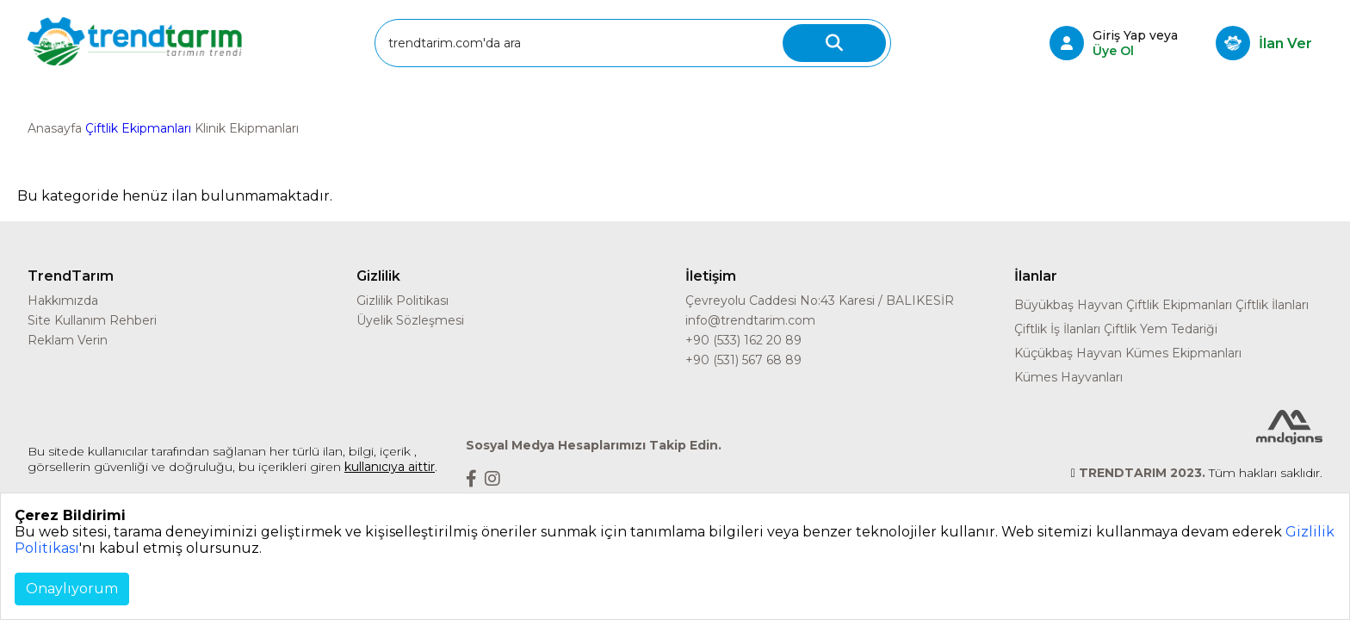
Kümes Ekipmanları (1183, 353)
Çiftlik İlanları (1272, 305)
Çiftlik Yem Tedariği (1160, 329)
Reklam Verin (68, 340)
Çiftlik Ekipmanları (138, 128)
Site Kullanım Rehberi (92, 320)
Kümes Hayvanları (1068, 377)
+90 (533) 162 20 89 (743, 340)
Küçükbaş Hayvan (1068, 353)
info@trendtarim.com (750, 320)
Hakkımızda (63, 300)
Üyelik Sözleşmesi (410, 320)
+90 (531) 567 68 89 (743, 360)
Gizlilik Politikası (402, 300)
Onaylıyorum (72, 588)
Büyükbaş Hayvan (1068, 305)
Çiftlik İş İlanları (1057, 329)
